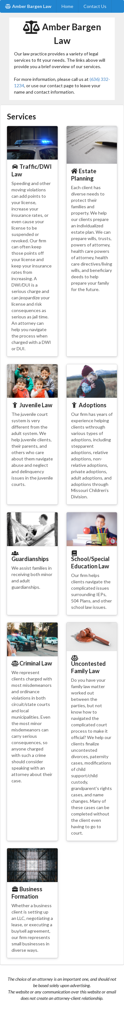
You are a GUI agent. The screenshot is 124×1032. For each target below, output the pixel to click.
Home (67, 6)
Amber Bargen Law (28, 6)
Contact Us (95, 6)
